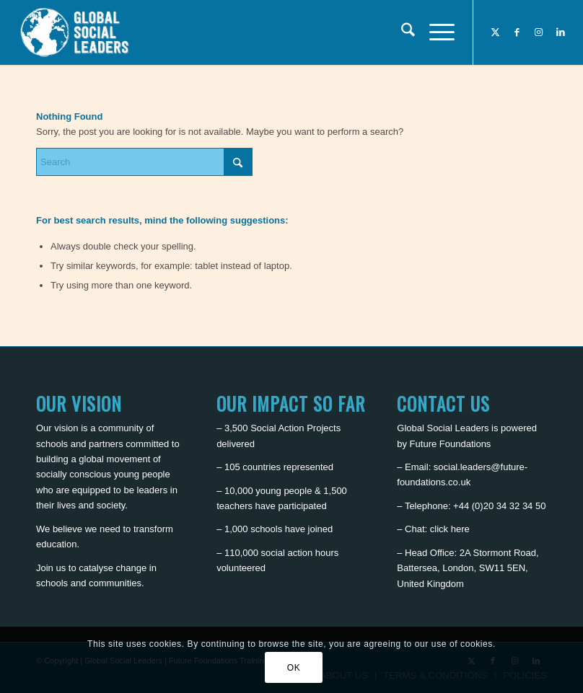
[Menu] (435, 32)
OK (294, 668)
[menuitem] (401, 32)
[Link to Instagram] (539, 32)
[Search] (401, 32)
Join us (51, 567)
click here (450, 529)
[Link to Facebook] (517, 32)
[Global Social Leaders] (76, 32)
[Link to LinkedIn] (560, 32)
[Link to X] (496, 32)
